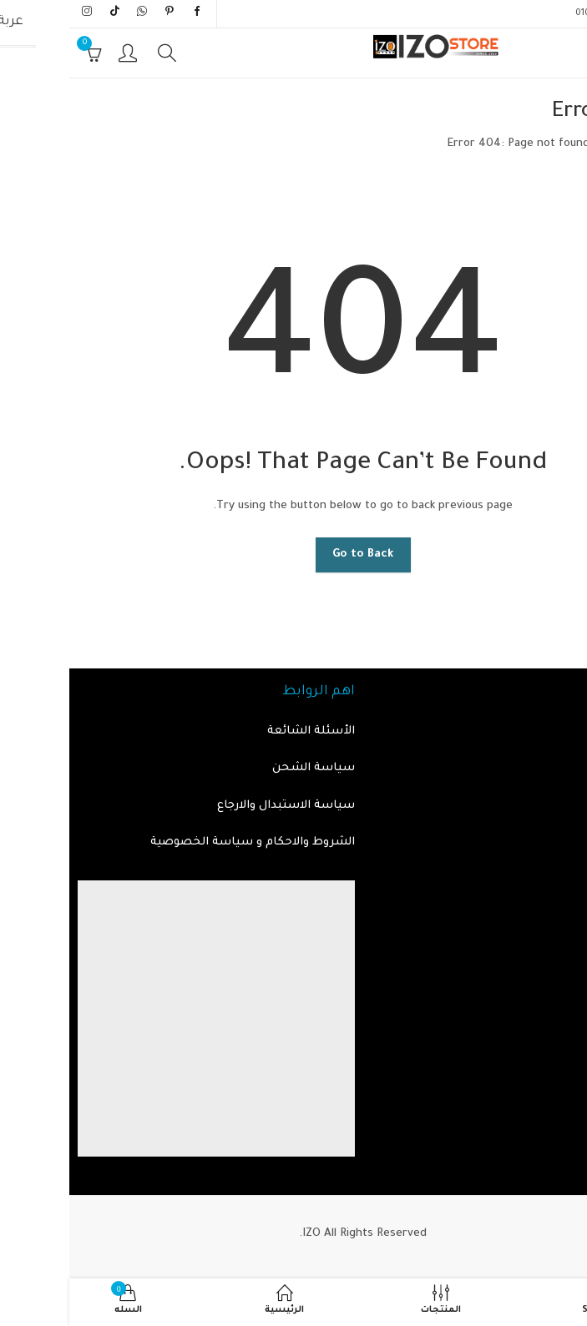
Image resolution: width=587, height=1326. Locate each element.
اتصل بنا (556, 805)
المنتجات (554, 768)
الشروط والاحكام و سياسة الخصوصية (183, 842)
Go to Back (294, 554)
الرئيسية (556, 144)
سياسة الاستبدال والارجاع (217, 805)
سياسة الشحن (244, 768)
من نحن (558, 842)
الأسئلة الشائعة (242, 731)
